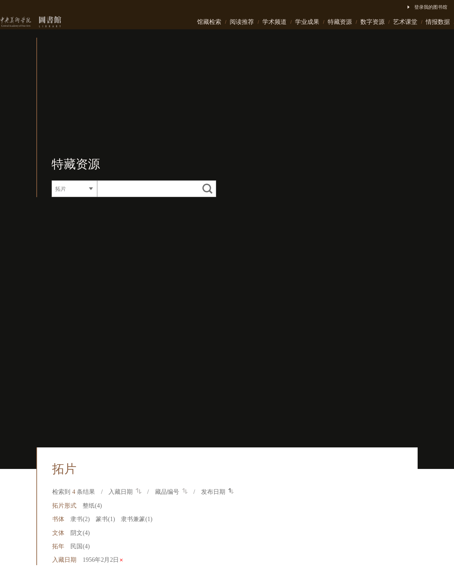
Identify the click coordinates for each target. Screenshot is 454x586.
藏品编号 (171, 491)
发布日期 (217, 491)
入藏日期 (124, 491)
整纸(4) (92, 505)
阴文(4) (80, 532)
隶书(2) (80, 519)
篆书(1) (105, 519)
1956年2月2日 (103, 559)
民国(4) (80, 546)
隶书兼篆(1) (136, 519)
